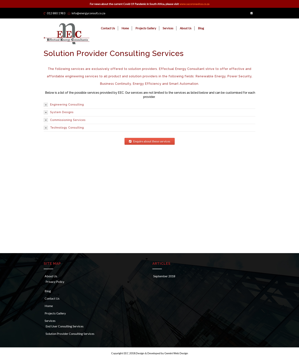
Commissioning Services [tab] (65, 120)
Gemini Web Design (176, 353)
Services (168, 28)
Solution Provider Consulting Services (70, 333)
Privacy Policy (55, 281)
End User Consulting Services (65, 326)
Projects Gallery (145, 28)
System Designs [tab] (59, 112)
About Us (185, 28)
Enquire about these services (149, 141)
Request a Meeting (244, 28)
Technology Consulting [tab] (64, 128)
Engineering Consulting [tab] (64, 105)
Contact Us (108, 28)
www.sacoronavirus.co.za (194, 4)
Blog (201, 28)
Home (125, 28)
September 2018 (164, 276)
